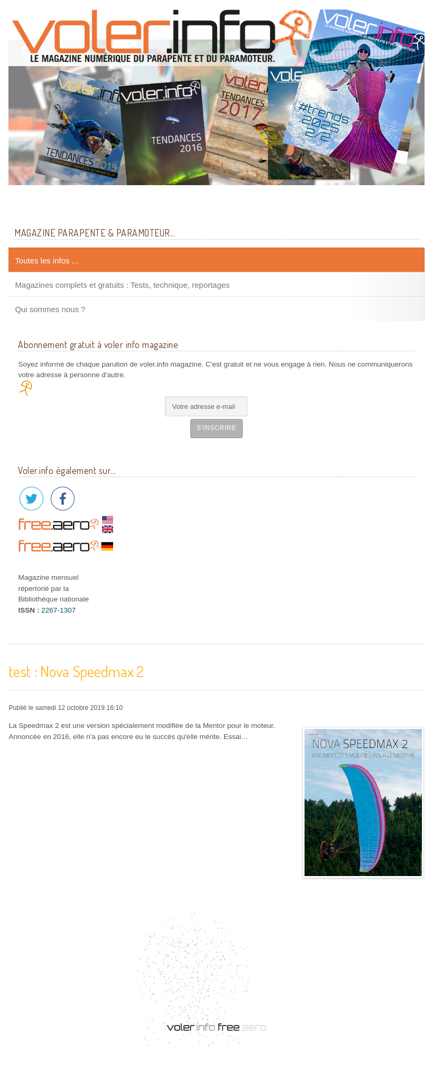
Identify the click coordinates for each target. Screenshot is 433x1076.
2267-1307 (58, 610)
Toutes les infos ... (46, 260)
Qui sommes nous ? (50, 309)
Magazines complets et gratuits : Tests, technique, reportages (122, 284)
